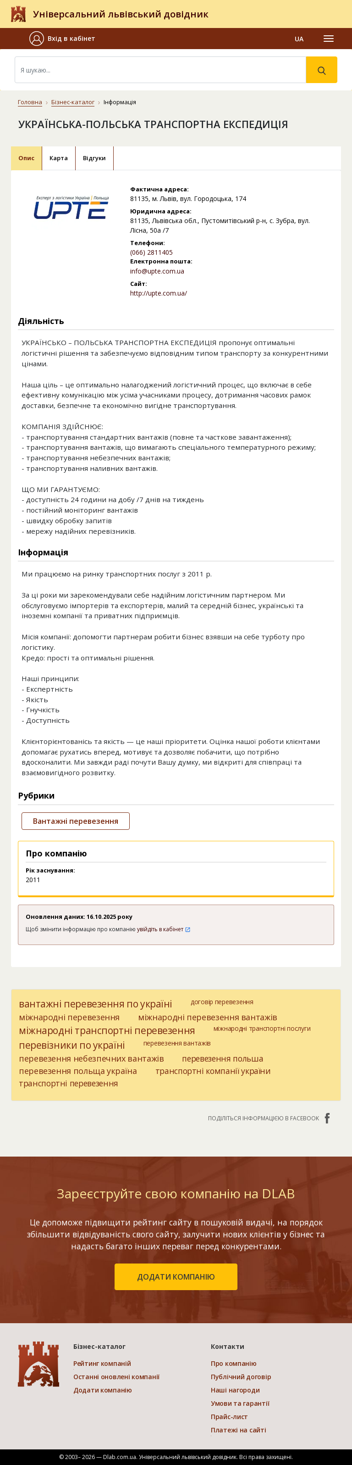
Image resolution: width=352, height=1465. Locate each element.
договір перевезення (222, 1001)
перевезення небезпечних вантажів (91, 1058)
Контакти (227, 1346)
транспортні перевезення (68, 1083)
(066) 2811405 (151, 252)
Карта (59, 158)
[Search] (160, 69)
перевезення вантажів (177, 1043)
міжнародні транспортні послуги (262, 1028)
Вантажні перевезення (75, 821)
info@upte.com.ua (157, 271)
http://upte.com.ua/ (158, 293)
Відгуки (94, 158)
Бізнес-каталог (72, 102)
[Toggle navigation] (328, 38)
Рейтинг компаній (102, 1363)
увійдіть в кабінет (164, 929)
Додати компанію (102, 1390)
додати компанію (176, 1277)
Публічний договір (241, 1376)
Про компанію (234, 1363)
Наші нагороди (235, 1390)
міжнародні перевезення (69, 1017)
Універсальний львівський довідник (121, 14)
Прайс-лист (229, 1416)
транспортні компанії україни (213, 1070)
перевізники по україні (72, 1045)
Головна (30, 102)
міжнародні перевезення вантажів (207, 1017)
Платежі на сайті (238, 1430)
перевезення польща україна (78, 1070)
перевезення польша (222, 1058)
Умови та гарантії (240, 1403)
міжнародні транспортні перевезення (107, 1030)
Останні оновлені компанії (116, 1376)
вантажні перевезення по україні (95, 1003)
